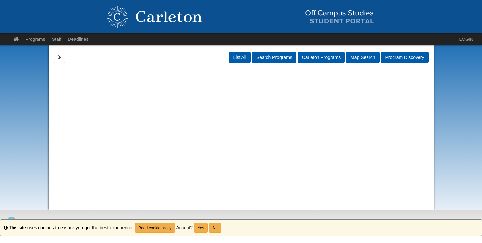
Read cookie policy (155, 228)
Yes (201, 228)
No (215, 228)
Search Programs (274, 57)
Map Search (362, 57)
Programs (35, 39)
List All (239, 57)
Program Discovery (404, 57)
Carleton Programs (321, 57)
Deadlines (78, 39)
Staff (57, 39)
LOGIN (466, 39)
